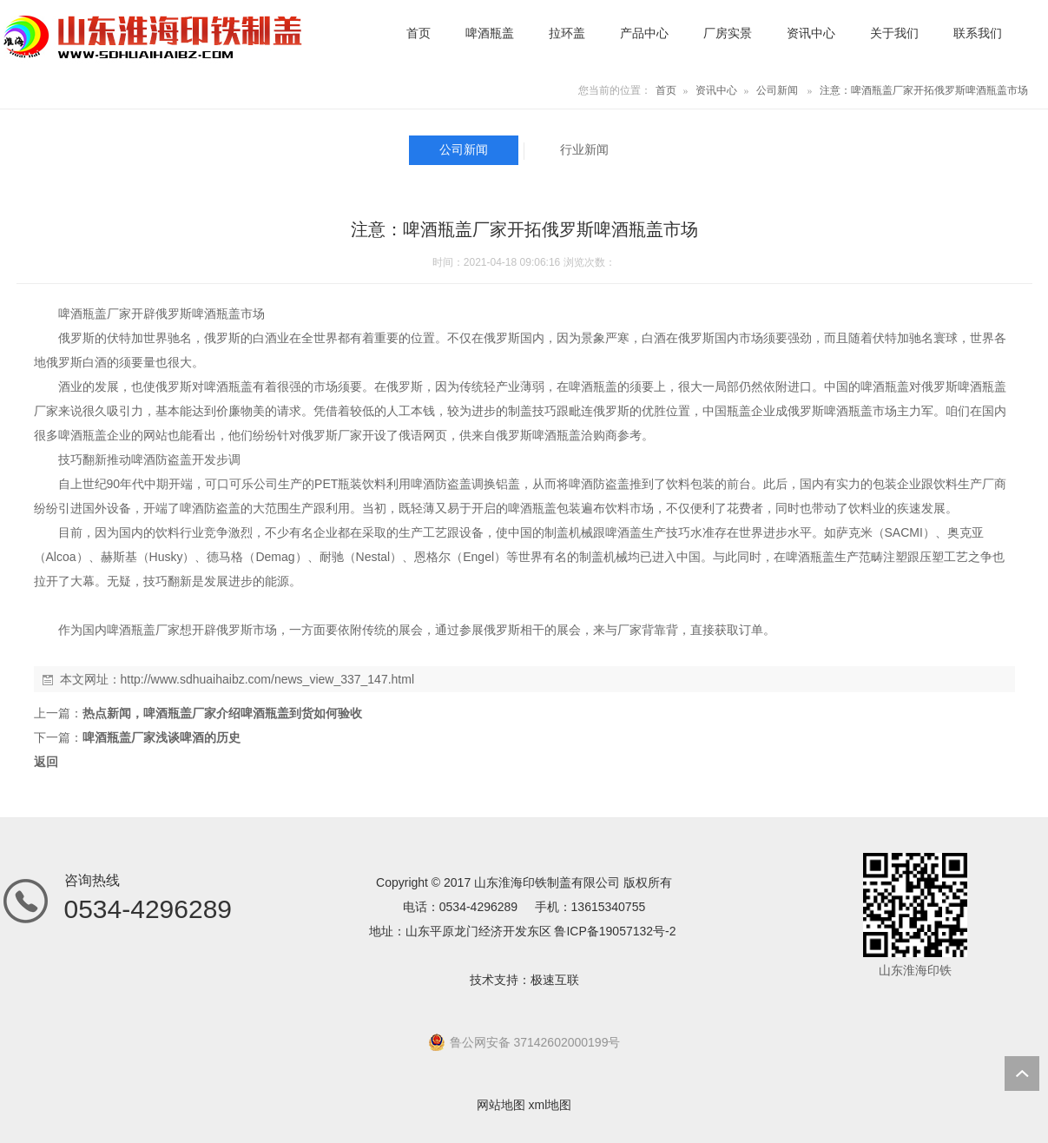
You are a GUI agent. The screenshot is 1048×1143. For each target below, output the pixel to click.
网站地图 (501, 1105)
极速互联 (555, 980)
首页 (666, 90)
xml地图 (550, 1105)
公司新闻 (777, 90)
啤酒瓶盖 (82, 313)
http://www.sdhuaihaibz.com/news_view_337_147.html (268, 679)
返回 (46, 762)
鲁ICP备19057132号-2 (615, 931)
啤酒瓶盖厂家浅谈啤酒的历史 (161, 737)
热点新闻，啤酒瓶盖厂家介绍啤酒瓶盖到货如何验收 (222, 713)
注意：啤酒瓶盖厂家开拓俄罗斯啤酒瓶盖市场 (924, 90)
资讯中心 (716, 90)
